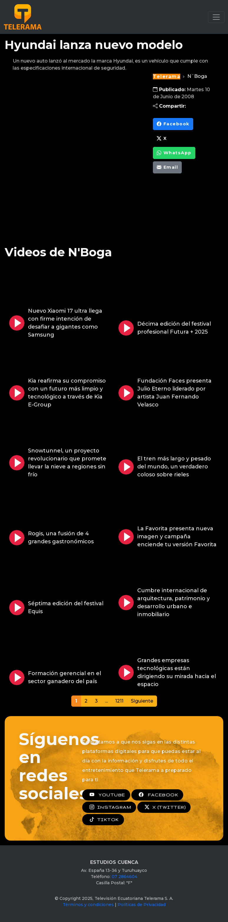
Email (167, 167)
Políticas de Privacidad (142, 904)
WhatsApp (174, 153)
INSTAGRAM (109, 807)
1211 (119, 701)
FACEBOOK (157, 795)
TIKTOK (103, 819)
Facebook (173, 124)
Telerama (166, 76)
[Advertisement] (185, 213)
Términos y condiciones (88, 904)
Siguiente (142, 701)
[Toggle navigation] (216, 17)
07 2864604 (124, 876)
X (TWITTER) (164, 807)
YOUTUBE (106, 795)
